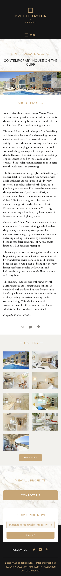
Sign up (30, 535)
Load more (30, 457)
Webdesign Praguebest (29, 567)
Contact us (30, 495)
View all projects (30, 480)
